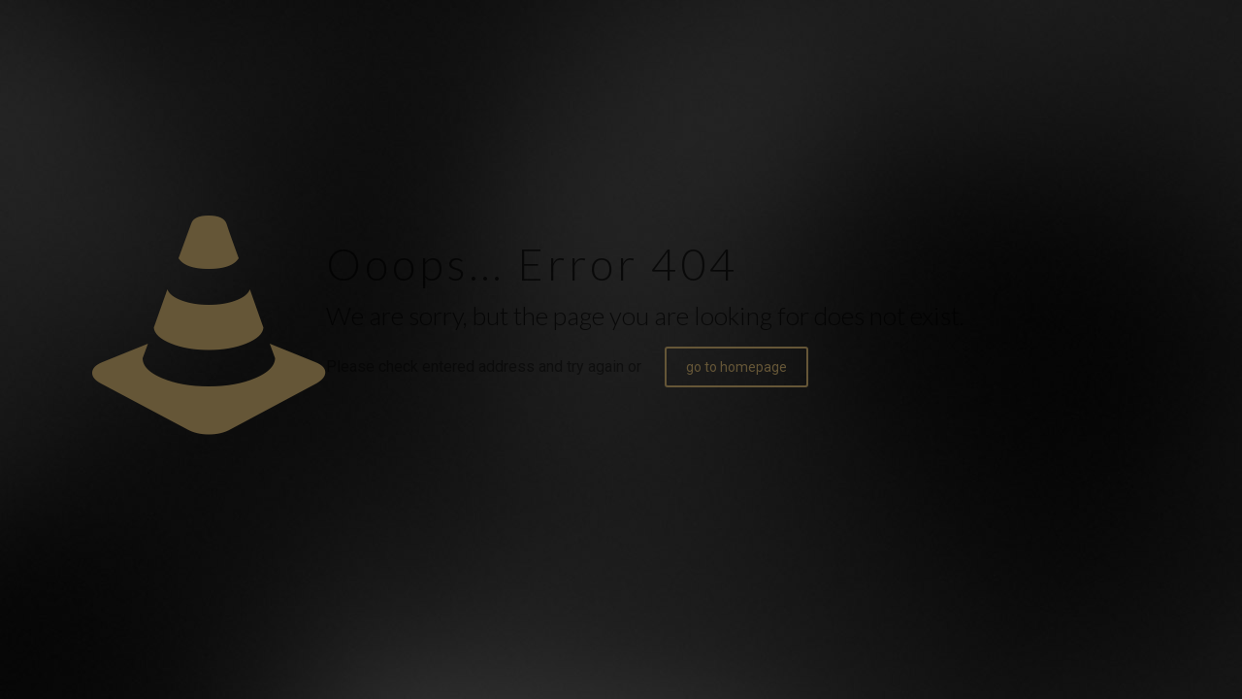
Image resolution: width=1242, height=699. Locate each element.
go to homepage (736, 367)
